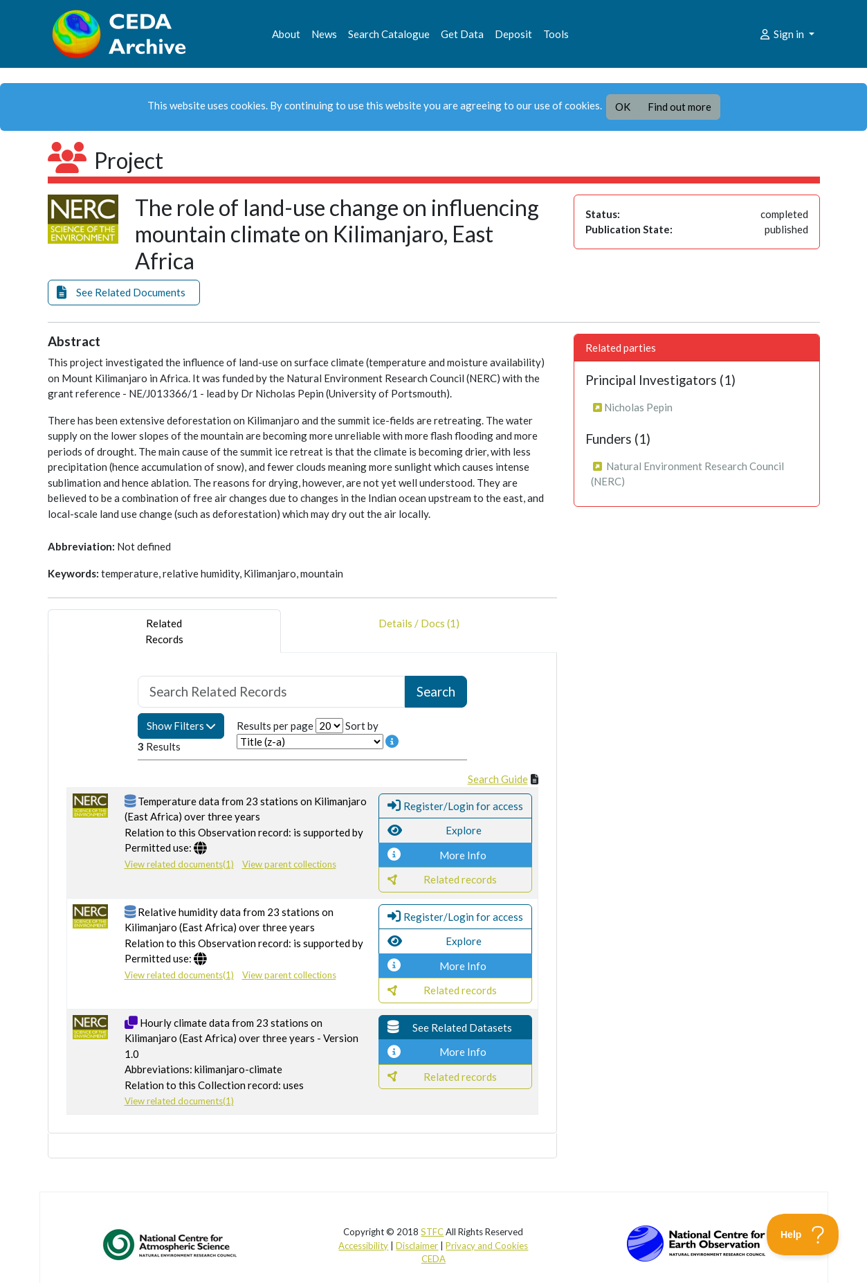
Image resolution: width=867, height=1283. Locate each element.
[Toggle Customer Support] (803, 1234)
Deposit (513, 34)
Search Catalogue (389, 34)
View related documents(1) (179, 864)
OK (622, 106)
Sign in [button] (782, 34)
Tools (556, 34)
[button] (124, 292)
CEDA (433, 1258)
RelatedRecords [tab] (164, 631)
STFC (432, 1231)
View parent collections (289, 864)
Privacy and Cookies (487, 1245)
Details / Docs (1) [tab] (418, 631)
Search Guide (498, 779)
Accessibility (363, 1245)
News (324, 34)
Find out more (679, 106)
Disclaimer (417, 1245)
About (286, 34)
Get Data (462, 34)
